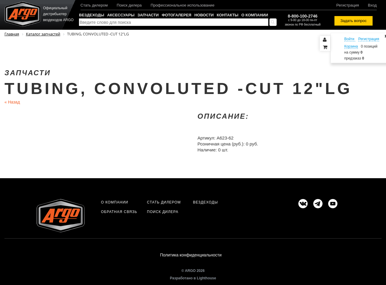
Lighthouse (206, 278)
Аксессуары (120, 15)
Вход (372, 5)
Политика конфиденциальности (191, 255)
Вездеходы (91, 15)
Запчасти (148, 15)
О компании (254, 15)
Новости (204, 15)
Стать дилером (94, 5)
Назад (12, 102)
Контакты (227, 15)
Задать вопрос (353, 20)
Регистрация (347, 5)
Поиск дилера (129, 5)
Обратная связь (119, 212)
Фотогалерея (176, 15)
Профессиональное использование (182, 5)
